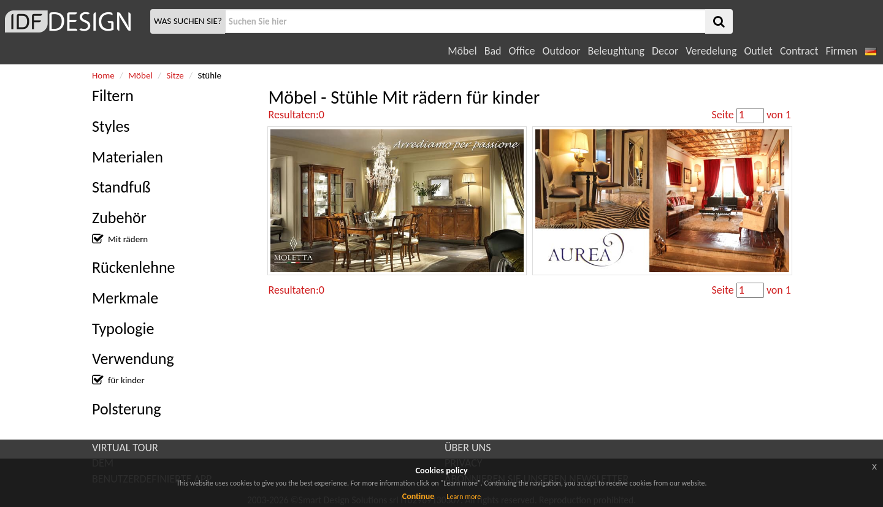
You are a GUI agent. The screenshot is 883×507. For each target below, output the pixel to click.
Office (522, 51)
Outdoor (562, 51)
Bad (493, 51)
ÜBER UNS (468, 447)
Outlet (758, 51)
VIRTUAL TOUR (125, 447)
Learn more (463, 496)
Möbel (462, 51)
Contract (799, 51)
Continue (418, 496)
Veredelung (711, 51)
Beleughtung (615, 51)
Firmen (841, 51)
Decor (665, 51)
